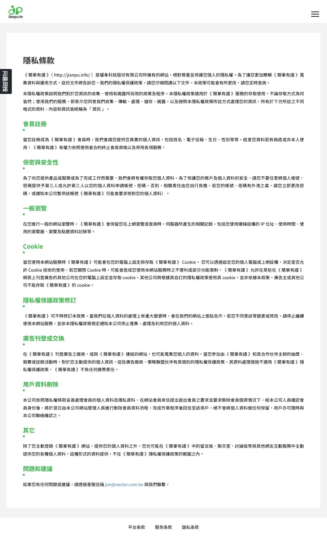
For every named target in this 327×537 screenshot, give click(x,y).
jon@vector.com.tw (124, 484)
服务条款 (163, 527)
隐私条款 (190, 527)
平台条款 (136, 527)
